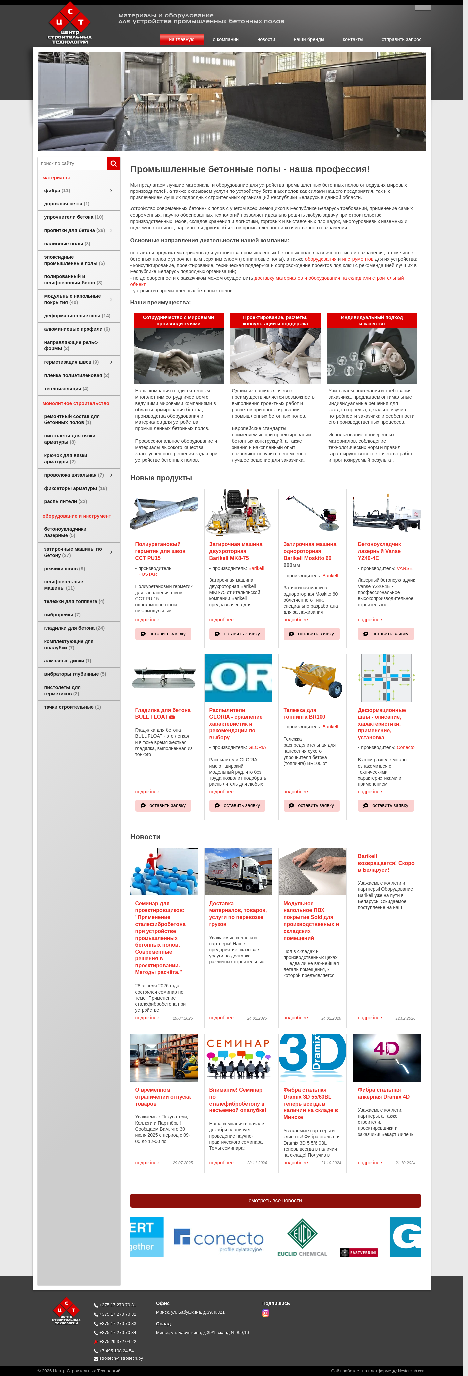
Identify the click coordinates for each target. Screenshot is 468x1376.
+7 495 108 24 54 (114, 1350)
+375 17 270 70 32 (115, 1314)
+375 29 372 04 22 (115, 1341)
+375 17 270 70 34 (115, 1332)
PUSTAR (147, 574)
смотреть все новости (275, 1200)
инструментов (357, 259)
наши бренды (309, 39)
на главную (181, 39)
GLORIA (257, 747)
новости (266, 39)
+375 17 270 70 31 (115, 1304)
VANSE (405, 568)
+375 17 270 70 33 (115, 1323)
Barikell (256, 568)
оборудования (321, 259)
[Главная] (62, 43)
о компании (226, 39)
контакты (353, 39)
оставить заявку (167, 633)
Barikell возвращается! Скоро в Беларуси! (386, 863)
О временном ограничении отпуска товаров (163, 1097)
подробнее (147, 619)
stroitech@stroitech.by (118, 1358)
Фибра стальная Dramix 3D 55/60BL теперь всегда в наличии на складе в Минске (311, 1103)
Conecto (406, 747)
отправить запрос (402, 39)
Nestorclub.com (412, 1371)
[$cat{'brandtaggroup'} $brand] (227, 1243)
